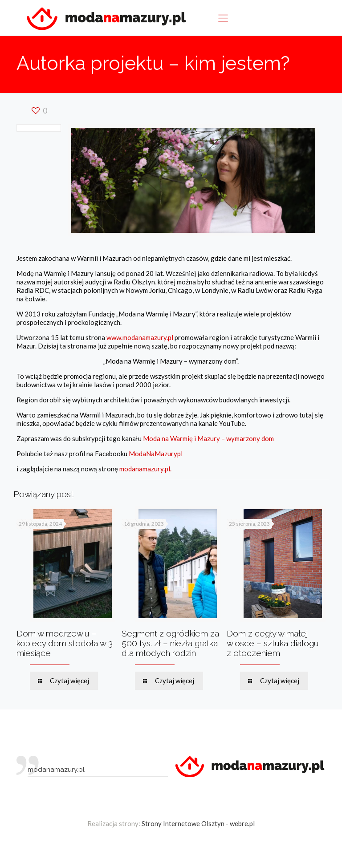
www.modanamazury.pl (139, 337)
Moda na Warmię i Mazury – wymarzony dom (208, 438)
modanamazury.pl (56, 770)
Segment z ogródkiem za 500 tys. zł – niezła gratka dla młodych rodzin (170, 643)
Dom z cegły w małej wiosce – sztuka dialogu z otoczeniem (273, 643)
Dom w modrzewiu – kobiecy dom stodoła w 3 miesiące (64, 643)
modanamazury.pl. (145, 469)
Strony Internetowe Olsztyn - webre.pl (198, 823)
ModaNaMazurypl (156, 454)
